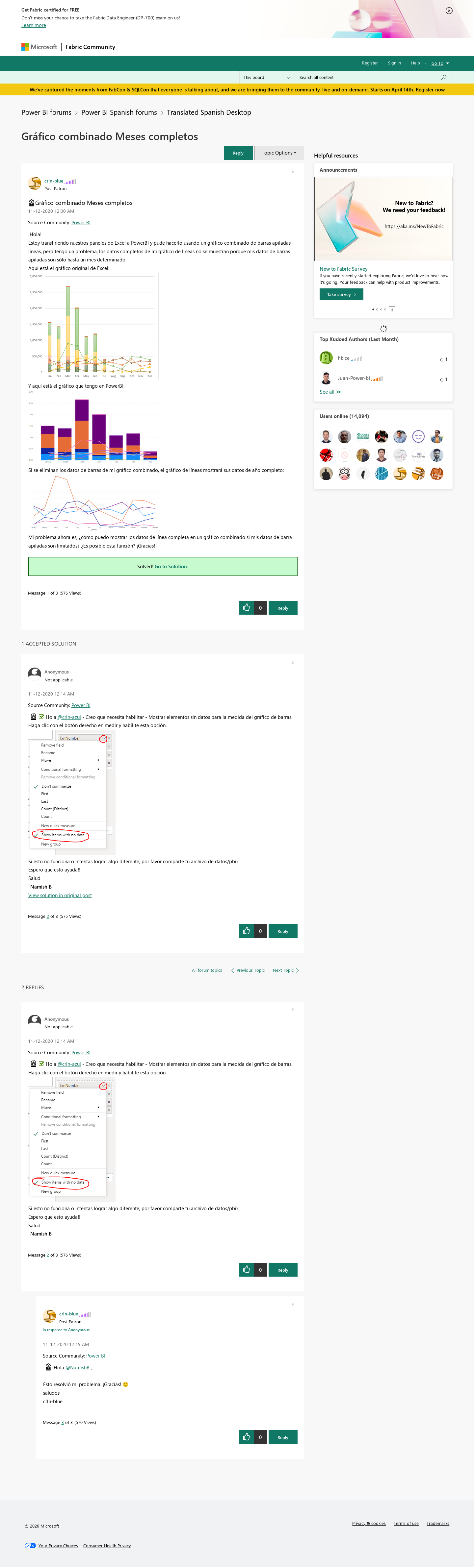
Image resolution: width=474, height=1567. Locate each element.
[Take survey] (341, 294)
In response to (66, 1329)
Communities (215, 46)
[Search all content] (373, 77)
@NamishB (78, 1367)
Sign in (394, 62)
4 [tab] (385, 309)
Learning (270, 46)
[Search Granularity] (267, 77)
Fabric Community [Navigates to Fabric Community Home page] (90, 47)
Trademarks (438, 1523)
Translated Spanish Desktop (209, 111)
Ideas (186, 46)
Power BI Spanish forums (119, 111)
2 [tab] (377, 309)
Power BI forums (46, 111)
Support (298, 46)
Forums (130, 46)
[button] (238, 152)
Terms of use (406, 1523)
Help (415, 62)
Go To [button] (437, 63)
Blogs (245, 46)
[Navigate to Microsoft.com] (39, 47)
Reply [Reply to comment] (282, 931)
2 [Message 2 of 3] (48, 916)
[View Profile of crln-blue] (53, 180)
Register (370, 62)
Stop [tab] (392, 309)
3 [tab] (381, 309)
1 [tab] (373, 309)
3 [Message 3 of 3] (63, 1422)
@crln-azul (69, 717)
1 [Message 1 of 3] (48, 593)
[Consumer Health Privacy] (107, 1546)
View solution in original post (60, 895)
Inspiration (159, 46)
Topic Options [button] (277, 152)
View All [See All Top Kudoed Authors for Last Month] (330, 392)
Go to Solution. (171, 566)
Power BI (81, 222)
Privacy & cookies (369, 1523)
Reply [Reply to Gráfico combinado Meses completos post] (282, 608)
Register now (430, 89)
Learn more (33, 25)
